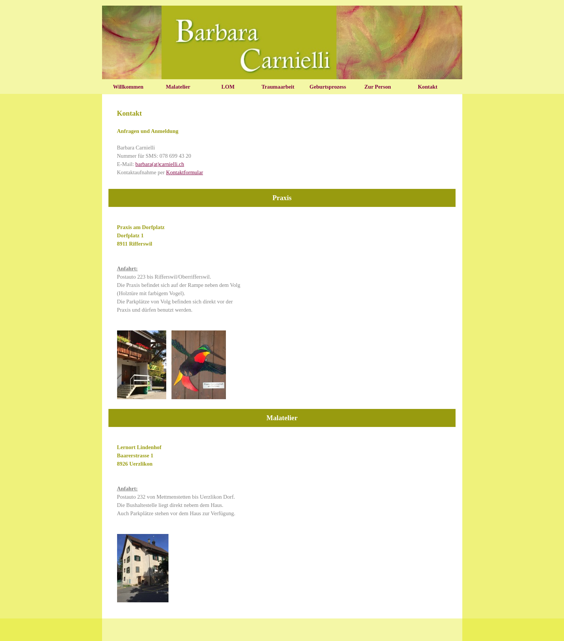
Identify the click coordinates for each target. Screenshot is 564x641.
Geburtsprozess (328, 87)
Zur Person (377, 87)
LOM (228, 87)
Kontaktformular (184, 172)
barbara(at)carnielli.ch (159, 164)
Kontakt (427, 87)
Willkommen (128, 87)
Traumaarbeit (278, 87)
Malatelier (178, 87)
